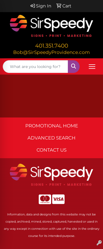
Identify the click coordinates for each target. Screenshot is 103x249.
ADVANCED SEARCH (51, 138)
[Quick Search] (35, 66)
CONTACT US (51, 150)
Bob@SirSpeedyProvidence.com (51, 52)
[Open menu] (92, 66)
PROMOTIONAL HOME (51, 125)
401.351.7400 (51, 45)
